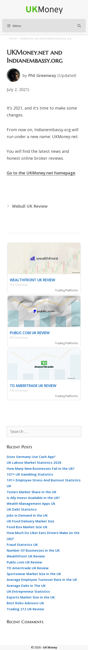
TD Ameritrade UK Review (33, 385)
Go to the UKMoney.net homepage (41, 173)
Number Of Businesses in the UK (33, 550)
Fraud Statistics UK (22, 544)
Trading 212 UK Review (25, 609)
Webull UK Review (30, 206)
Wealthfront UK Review (32, 279)
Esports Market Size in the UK (31, 597)
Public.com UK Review (30, 332)
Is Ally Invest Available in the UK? (33, 497)
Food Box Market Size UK (27, 527)
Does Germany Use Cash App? (31, 456)
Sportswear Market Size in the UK (34, 573)
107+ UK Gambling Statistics (30, 474)
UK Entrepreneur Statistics (28, 591)
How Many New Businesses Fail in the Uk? (40, 468)
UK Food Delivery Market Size (30, 521)
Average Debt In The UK (26, 585)
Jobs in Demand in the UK (27, 515)
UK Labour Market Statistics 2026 (34, 462)
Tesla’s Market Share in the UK (31, 492)
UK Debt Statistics (22, 509)
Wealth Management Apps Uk (31, 503)
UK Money (50, 647)
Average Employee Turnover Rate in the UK (42, 579)
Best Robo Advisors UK (25, 603)
